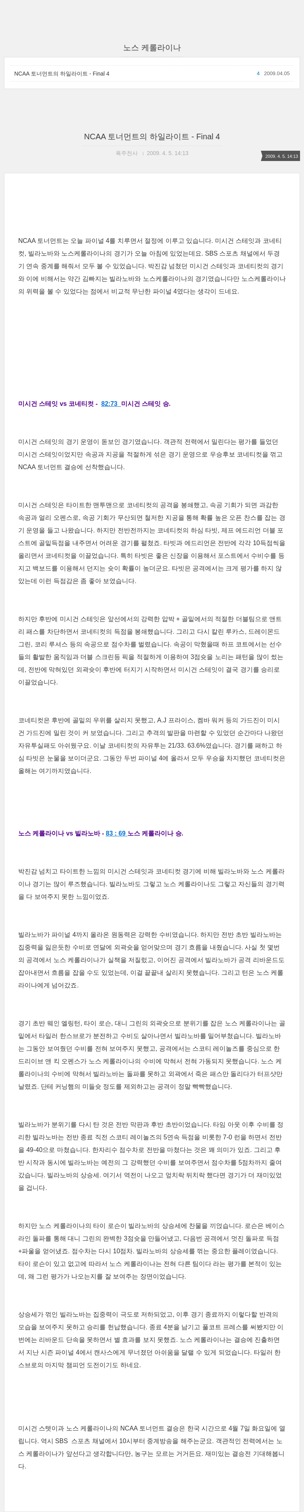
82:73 (111, 403)
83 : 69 (116, 833)
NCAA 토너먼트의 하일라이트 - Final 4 (61, 73)
